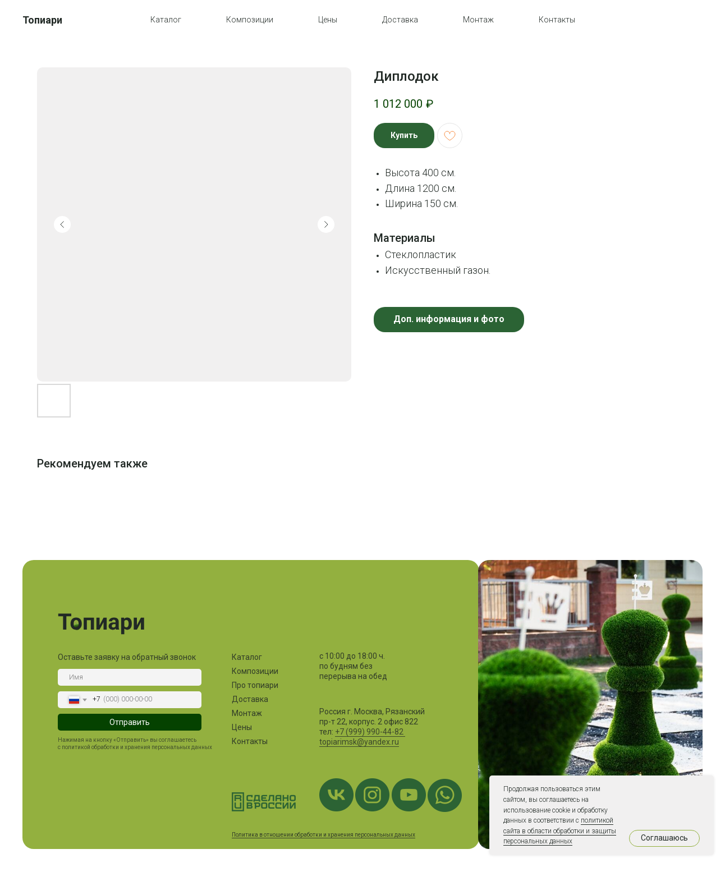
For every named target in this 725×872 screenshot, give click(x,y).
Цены (327, 19)
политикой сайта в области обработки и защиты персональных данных (559, 830)
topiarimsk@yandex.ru (359, 741)
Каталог (165, 19)
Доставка (400, 19)
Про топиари (255, 685)
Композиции (249, 19)
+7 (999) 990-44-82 (370, 731)
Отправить (129, 722)
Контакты (557, 19)
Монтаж (478, 19)
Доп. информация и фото (448, 319)
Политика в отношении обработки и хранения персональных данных (323, 835)
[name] (129, 677)
